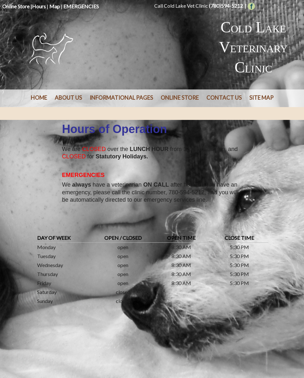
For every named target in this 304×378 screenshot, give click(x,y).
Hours (39, 6)
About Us (68, 97)
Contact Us (224, 97)
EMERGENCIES (81, 6)
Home (39, 97)
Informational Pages (121, 97)
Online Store (15, 6)
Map (54, 6)
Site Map (261, 97)
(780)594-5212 (226, 6)
